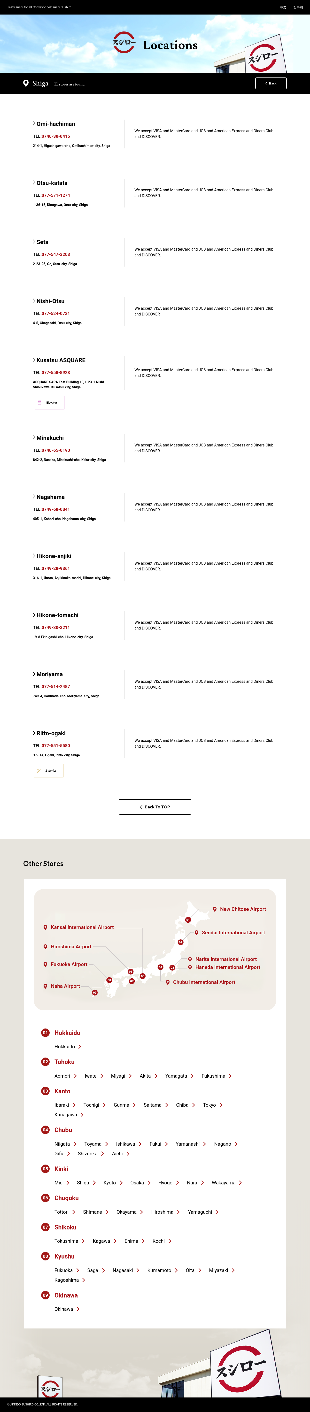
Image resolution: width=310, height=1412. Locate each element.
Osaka (137, 1183)
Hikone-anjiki (54, 556)
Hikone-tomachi (57, 615)
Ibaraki (61, 1105)
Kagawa (101, 1241)
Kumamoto (159, 1270)
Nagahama (51, 497)
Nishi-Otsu (51, 301)
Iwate (91, 1076)
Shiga (83, 1183)
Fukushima (213, 1076)
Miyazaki (218, 1270)
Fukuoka (63, 1270)
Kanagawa (65, 1115)
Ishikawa (125, 1144)
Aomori (62, 1076)
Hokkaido (64, 1047)
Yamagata (176, 1076)
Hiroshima (162, 1212)
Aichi (117, 1154)
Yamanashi (188, 1144)
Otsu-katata (52, 183)
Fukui (155, 1144)
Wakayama (224, 1183)
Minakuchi (50, 438)
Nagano (222, 1144)
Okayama (126, 1212)
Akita (145, 1076)
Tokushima (66, 1241)
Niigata (62, 1144)
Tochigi (91, 1105)
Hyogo (165, 1183)
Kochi (159, 1241)
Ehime (131, 1241)
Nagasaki (123, 1270)
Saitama (153, 1105)
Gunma (121, 1105)
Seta (42, 242)
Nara (192, 1183)
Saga (92, 1270)
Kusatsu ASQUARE (61, 360)
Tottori (61, 1212)
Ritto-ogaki (51, 733)
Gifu (58, 1154)
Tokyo (209, 1105)
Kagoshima (66, 1280)
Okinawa (63, 1309)
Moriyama (50, 674)
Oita (190, 1270)
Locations (155, 42)
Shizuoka (87, 1154)
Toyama (93, 1144)
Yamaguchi (200, 1212)
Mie (58, 1183)
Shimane (92, 1212)
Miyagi (118, 1076)
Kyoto (110, 1183)
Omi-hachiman (56, 124)
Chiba (182, 1105)
